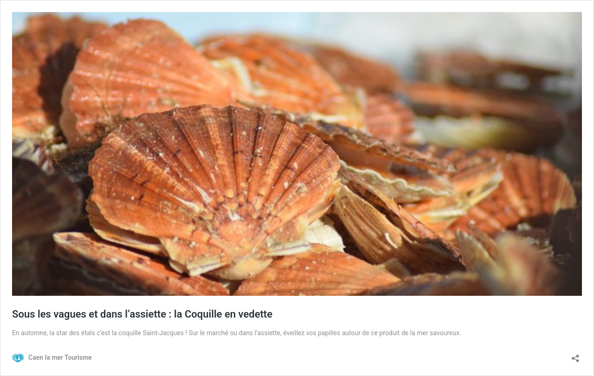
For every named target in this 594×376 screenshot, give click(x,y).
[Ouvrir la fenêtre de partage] (575, 355)
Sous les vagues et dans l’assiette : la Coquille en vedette (142, 314)
